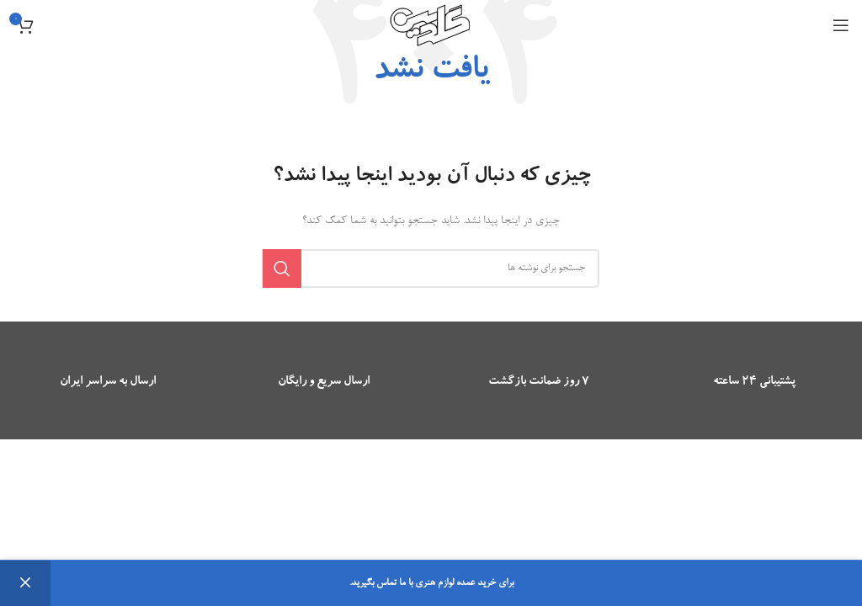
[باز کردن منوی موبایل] (841, 25)
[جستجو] (431, 268)
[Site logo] (431, 28)
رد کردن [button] (25, 583)
